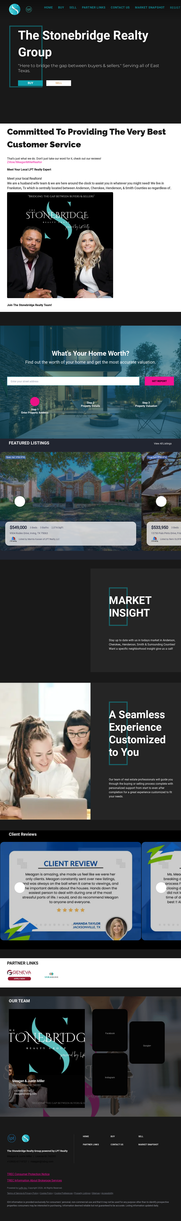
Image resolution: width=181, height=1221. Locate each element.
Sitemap (96, 1193)
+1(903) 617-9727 (24, 1090)
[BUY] (30, 83)
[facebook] (110, 1030)
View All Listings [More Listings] (163, 443)
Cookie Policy (46, 1193)
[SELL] (58, 83)
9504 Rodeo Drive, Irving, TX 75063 (29, 533)
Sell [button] (73, 7)
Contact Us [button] (120, 7)
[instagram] (110, 1074)
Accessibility (107, 1193)
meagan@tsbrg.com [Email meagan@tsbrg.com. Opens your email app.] (25, 1093)
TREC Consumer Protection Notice (28, 1174)
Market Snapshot (150, 7)
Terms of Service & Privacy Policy (22, 1193)
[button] (15, 9)
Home (48, 7)
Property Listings (82, 1193)
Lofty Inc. (23, 1188)
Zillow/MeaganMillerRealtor (24, 162)
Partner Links (94, 7)
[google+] (147, 1042)
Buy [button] (61, 7)
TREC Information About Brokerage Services (34, 1180)
